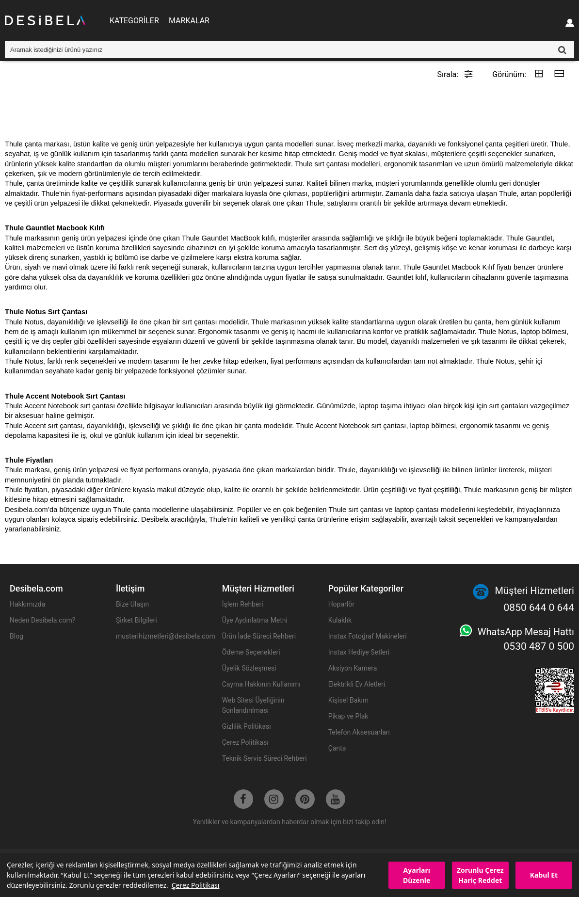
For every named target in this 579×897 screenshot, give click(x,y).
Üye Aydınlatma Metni (255, 620)
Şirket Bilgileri (136, 620)
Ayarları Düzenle (416, 875)
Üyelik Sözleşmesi (249, 668)
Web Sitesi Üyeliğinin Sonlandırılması (253, 705)
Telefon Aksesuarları (359, 732)
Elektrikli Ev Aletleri (357, 684)
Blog (16, 636)
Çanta (337, 748)
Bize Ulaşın (132, 604)
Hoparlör (341, 604)
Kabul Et (544, 875)
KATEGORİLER (134, 20)
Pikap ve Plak (348, 716)
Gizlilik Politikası (246, 726)
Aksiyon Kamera (352, 668)
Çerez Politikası (196, 885)
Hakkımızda (27, 604)
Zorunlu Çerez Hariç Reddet (480, 875)
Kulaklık (340, 620)
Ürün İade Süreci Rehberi (259, 636)
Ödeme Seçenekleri (251, 652)
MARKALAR (189, 20)
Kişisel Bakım (348, 700)
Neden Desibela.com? (42, 620)
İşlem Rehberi (242, 604)
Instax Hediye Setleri (359, 652)
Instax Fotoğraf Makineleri (367, 636)
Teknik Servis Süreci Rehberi (264, 758)
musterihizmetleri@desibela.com (164, 636)
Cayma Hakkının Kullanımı (261, 684)
